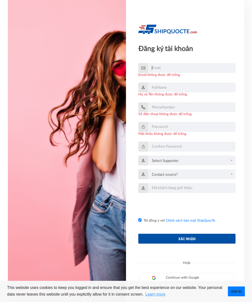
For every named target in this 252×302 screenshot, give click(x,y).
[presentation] (175, 205)
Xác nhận (187, 241)
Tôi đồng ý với (176, 220)
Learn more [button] (155, 294)
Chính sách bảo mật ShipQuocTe (190, 220)
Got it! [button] (236, 291)
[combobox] (192, 161)
